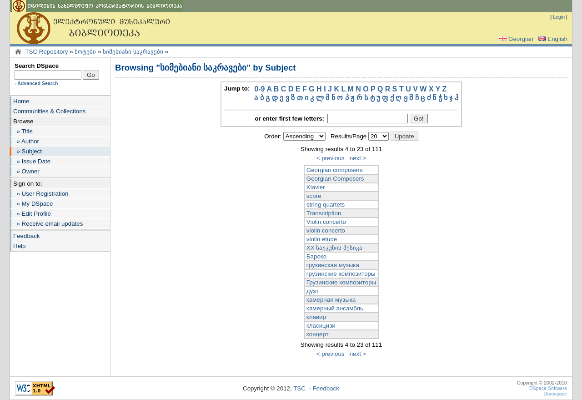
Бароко (316, 256)
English (552, 38)
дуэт (312, 291)
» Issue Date (31, 161)
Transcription (323, 213)
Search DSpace (37, 65)
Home (21, 101)
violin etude (321, 239)
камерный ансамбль (334, 308)
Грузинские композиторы (341, 282)
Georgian (515, 38)
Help (19, 246)
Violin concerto (326, 221)
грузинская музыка (332, 265)
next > (358, 158)
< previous (330, 158)
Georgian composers (334, 170)
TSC (299, 388)
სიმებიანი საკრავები (133, 51)
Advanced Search (37, 83)
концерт (317, 334)
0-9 (259, 89)
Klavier (315, 187)
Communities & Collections (49, 111)
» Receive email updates (48, 223)
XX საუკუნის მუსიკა (334, 247)
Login (559, 17)
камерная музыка (331, 299)
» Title (23, 131)
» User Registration (40, 193)
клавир (316, 317)
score (313, 195)
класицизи (321, 325)
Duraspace (555, 393)
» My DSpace (33, 203)
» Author (26, 141)
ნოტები (85, 51)
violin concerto (325, 230)
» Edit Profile (32, 213)
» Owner (26, 171)
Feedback (26, 236)
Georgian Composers (335, 178)
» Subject (27, 151)
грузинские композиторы (341, 273)
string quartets (325, 204)
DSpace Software (548, 388)
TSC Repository (46, 51)
